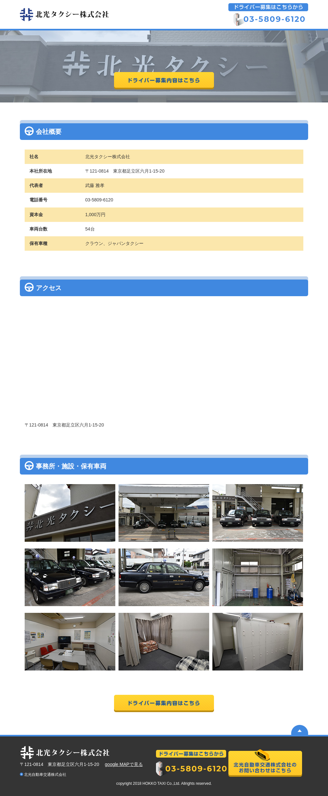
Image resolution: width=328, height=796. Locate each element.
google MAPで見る (124, 764)
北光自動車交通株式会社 (45, 774)
